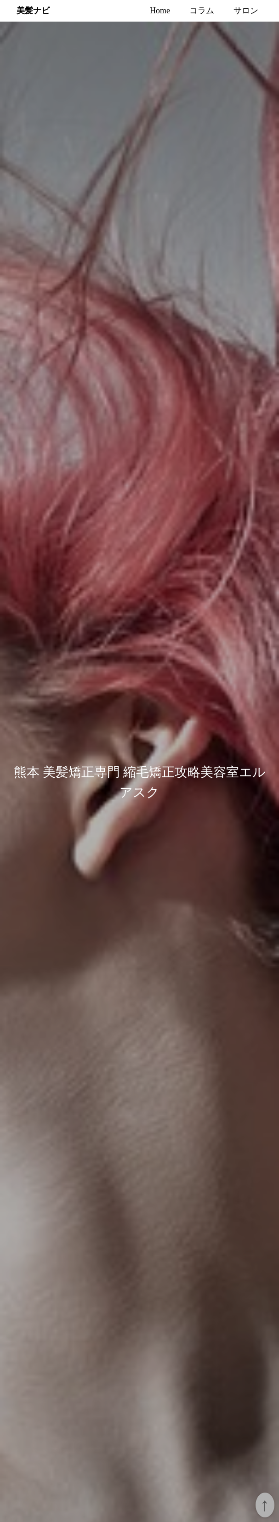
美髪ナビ (33, 10)
